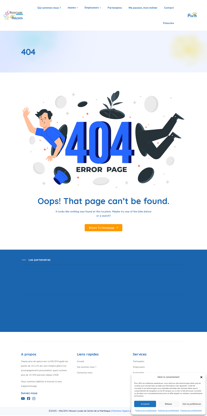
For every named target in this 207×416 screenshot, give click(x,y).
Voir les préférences (191, 404)
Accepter (145, 404)
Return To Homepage (103, 228)
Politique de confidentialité (145, 410)
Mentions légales (121, 411)
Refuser (168, 404)
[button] (201, 377)
